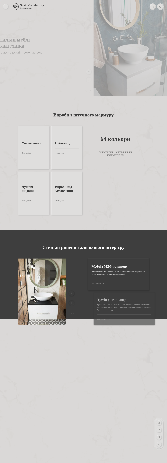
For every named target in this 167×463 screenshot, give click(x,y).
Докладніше (23, 153)
